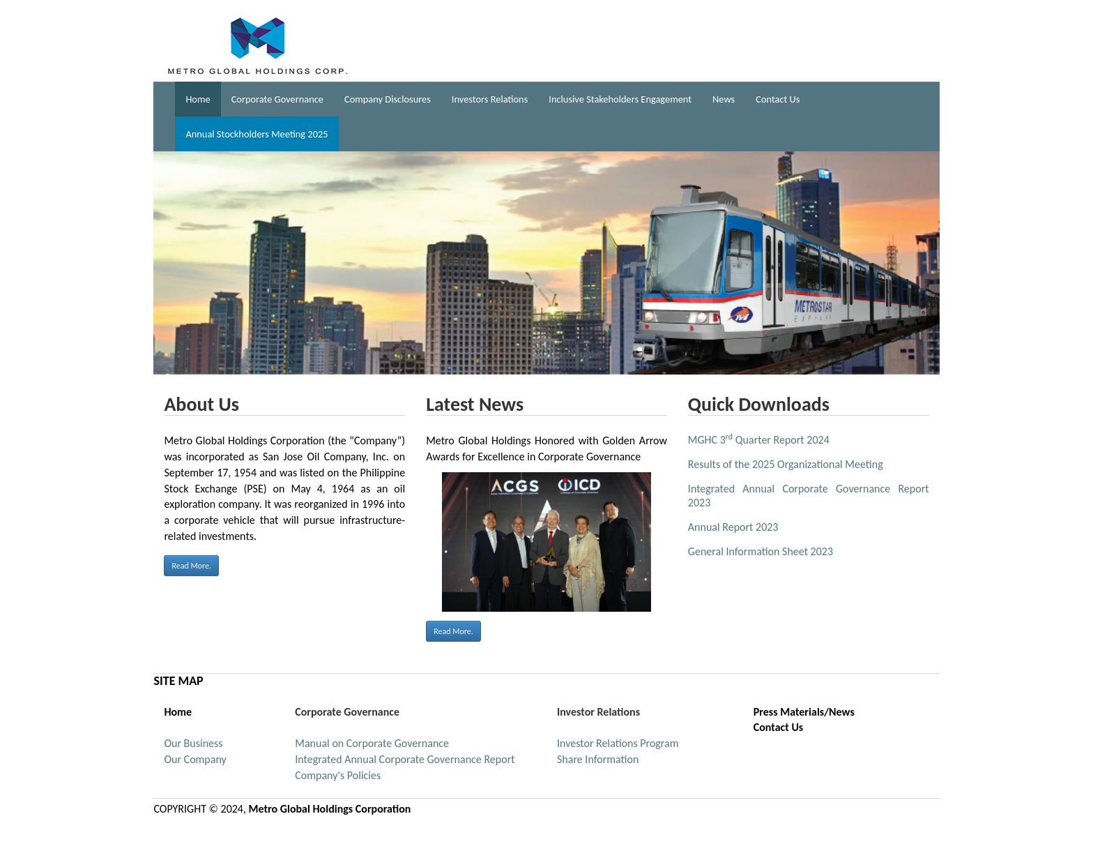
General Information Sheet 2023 (760, 551)
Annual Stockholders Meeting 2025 (256, 134)
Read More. (191, 566)
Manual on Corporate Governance (372, 743)
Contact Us (778, 99)
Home (197, 99)
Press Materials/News (804, 711)
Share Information (598, 759)
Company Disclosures (387, 99)
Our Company (195, 759)
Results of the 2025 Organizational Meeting (785, 464)
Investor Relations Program (618, 743)
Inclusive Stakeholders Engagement (620, 99)
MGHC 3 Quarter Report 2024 (759, 439)
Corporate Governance (277, 99)
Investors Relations (490, 99)
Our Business (193, 743)
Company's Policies (338, 775)
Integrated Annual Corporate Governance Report (404, 759)
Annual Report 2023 (733, 527)
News (723, 99)
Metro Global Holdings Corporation (330, 808)
